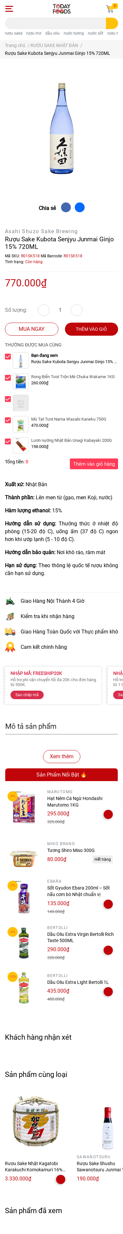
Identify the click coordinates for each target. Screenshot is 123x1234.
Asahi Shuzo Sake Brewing (41, 231)
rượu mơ (33, 33)
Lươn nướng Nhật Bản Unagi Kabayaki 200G (71, 440)
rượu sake (13, 33)
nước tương (74, 33)
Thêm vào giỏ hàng (94, 464)
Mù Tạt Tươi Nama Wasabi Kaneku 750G (68, 419)
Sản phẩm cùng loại (36, 1074)
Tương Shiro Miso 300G (71, 850)
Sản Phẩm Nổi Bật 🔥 (61, 775)
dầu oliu (52, 33)
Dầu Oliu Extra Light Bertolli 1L (78, 982)
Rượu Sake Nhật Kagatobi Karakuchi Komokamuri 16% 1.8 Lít (33, 1170)
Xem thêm (61, 756)
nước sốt (95, 33)
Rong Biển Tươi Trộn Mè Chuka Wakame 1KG (73, 376)
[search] (112, 23)
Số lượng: (16, 310)
